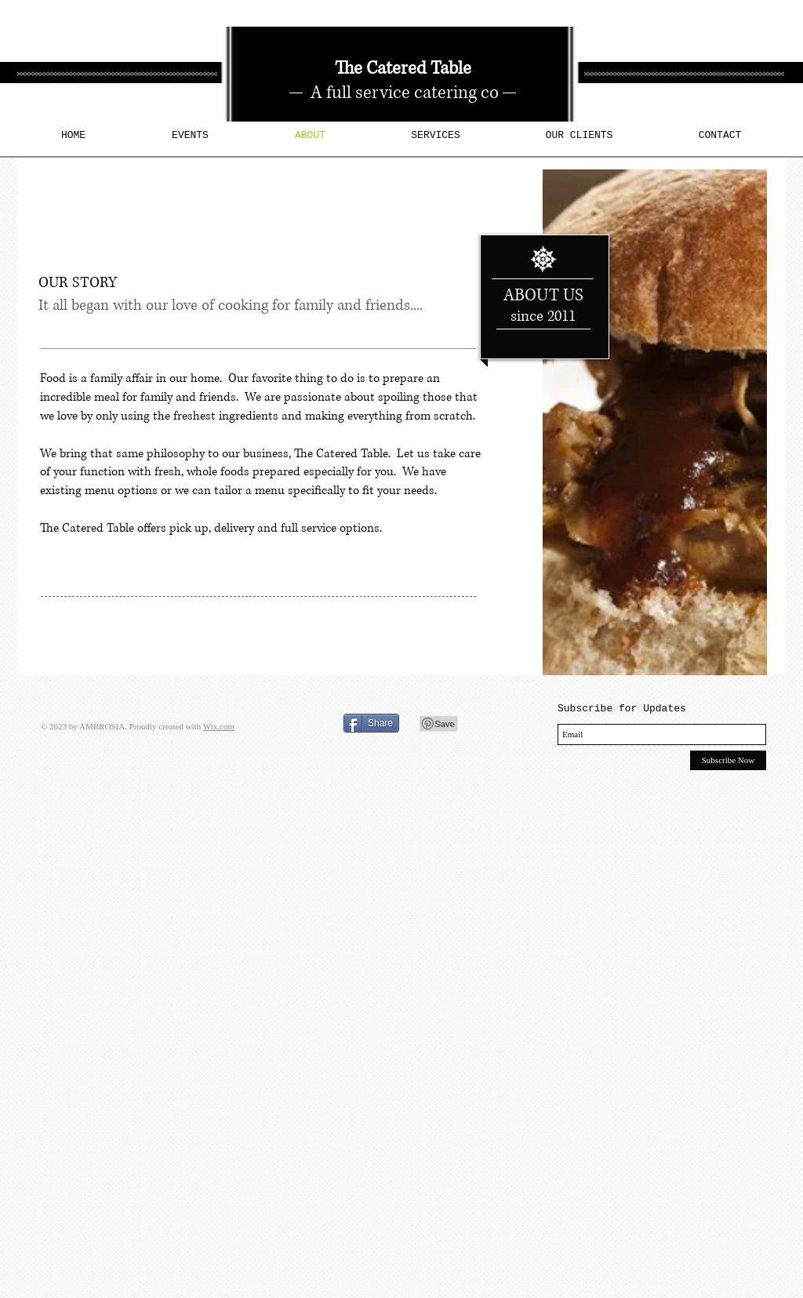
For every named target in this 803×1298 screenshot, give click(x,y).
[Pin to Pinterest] (439, 724)
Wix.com (218, 726)
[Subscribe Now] (728, 760)
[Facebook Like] (289, 721)
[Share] (371, 723)
